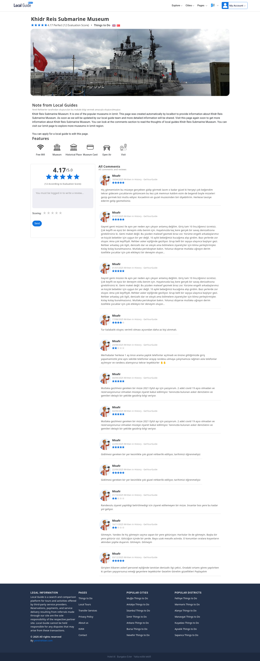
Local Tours (85, 604)
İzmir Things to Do (137, 616)
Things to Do (102, 25)
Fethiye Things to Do (186, 598)
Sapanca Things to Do (186, 635)
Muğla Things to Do (137, 598)
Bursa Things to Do (137, 629)
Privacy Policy (86, 616)
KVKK (81, 629)
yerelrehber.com (43, 640)
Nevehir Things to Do (138, 635)
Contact (83, 635)
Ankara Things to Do (138, 622)
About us (83, 622)
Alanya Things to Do (185, 610)
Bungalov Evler (124, 656)
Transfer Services (88, 610)
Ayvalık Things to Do (186, 629)
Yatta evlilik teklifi (142, 656)
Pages (202, 5)
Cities (190, 5)
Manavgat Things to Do (187, 616)
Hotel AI (111, 656)
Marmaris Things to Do (187, 604)
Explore (177, 5)
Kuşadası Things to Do (187, 622)
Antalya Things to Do (138, 604)
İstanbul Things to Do (138, 610)
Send (37, 223)
